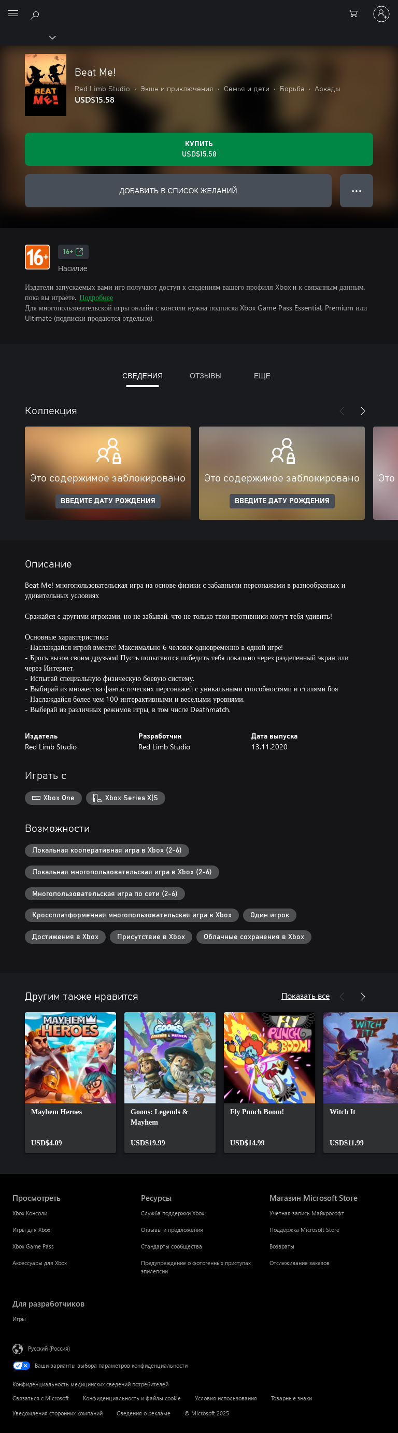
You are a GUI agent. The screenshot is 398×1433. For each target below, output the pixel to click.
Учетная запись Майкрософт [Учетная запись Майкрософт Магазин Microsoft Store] (306, 1213)
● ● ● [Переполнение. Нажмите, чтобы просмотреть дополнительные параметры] (357, 190)
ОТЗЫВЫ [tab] (206, 375)
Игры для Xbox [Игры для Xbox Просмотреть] (31, 1229)
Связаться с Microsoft (40, 1398)
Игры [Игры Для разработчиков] (19, 1318)
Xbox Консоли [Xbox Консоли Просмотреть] (29, 1213)
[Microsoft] (198, 8)
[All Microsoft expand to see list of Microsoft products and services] (13, 14)
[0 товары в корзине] (356, 14)
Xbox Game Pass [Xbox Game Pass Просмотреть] (33, 1246)
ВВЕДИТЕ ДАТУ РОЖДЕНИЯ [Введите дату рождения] (108, 501)
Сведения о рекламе (143, 1413)
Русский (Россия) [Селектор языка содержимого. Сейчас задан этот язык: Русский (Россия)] (49, 1347)
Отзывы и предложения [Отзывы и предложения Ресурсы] (172, 1229)
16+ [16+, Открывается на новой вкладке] (73, 252)
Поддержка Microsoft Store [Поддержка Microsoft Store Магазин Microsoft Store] (304, 1229)
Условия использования (226, 1398)
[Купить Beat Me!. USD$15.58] (199, 149)
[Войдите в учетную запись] (381, 14)
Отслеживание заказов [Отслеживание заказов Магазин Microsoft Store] (299, 1262)
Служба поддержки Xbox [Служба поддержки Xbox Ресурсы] (172, 1213)
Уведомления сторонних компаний (57, 1413)
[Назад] (342, 411)
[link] (70, 1082)
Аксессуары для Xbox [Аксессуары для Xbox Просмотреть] (39, 1262)
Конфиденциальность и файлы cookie (132, 1398)
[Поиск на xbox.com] (36, 13)
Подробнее (96, 297)
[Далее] (362, 411)
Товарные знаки (291, 1398)
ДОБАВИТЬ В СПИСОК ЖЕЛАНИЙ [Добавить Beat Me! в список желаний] (178, 190)
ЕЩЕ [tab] (262, 375)
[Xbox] (27, 37)
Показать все (305, 995)
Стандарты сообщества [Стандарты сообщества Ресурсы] (171, 1246)
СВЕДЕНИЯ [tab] (142, 375)
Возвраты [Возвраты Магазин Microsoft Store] (281, 1246)
